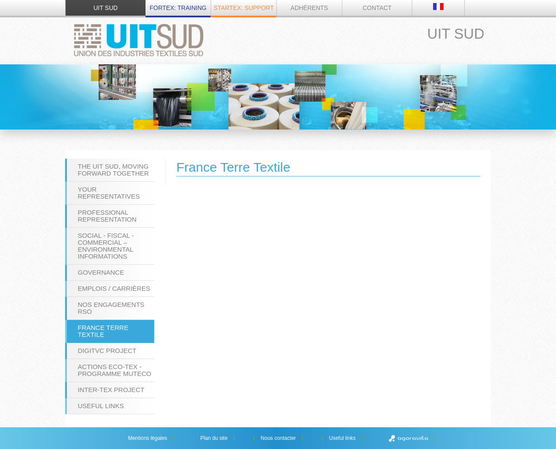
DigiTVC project (107, 350)
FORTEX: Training (178, 7)
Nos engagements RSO (111, 308)
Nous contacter (278, 438)
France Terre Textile (103, 331)
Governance (101, 272)
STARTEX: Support (244, 7)
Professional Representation (107, 216)
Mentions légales (147, 438)
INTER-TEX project (111, 389)
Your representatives (109, 193)
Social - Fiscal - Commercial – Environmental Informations (106, 246)
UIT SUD (105, 7)
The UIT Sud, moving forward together (113, 170)
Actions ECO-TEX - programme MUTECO (114, 370)
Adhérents (309, 7)
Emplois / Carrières (114, 288)
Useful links (101, 405)
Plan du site (214, 438)
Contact (377, 7)
